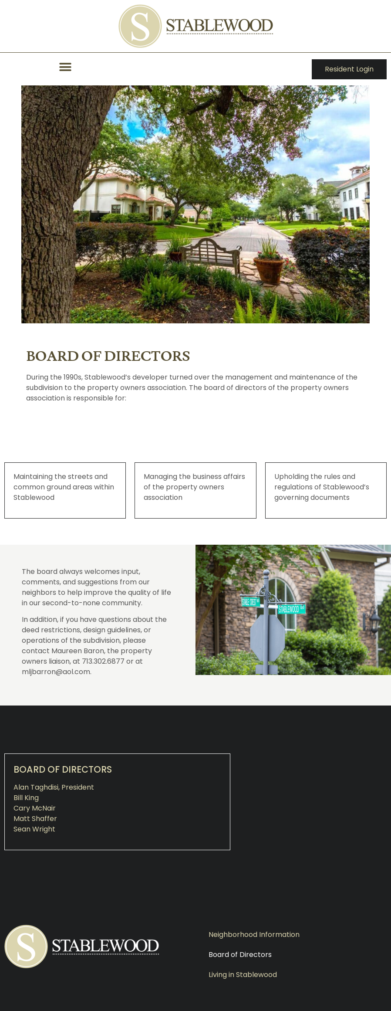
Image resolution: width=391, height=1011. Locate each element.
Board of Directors (240, 955)
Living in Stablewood (243, 975)
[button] (65, 67)
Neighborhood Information (254, 935)
